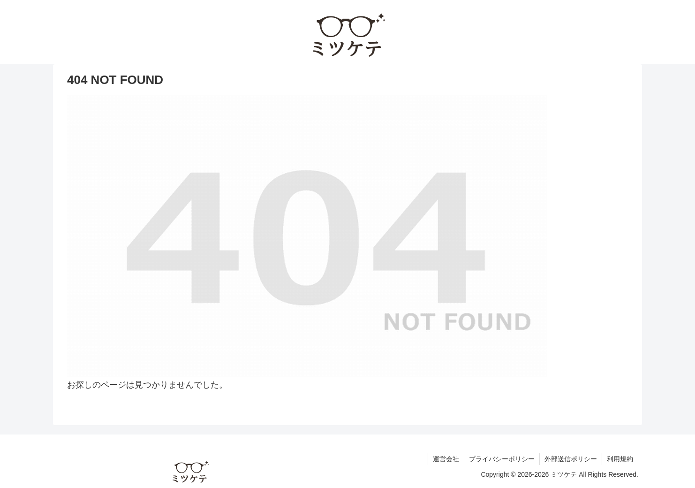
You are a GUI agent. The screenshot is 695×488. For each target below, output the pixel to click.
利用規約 (620, 459)
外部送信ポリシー (570, 459)
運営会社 (446, 459)
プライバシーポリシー (502, 459)
